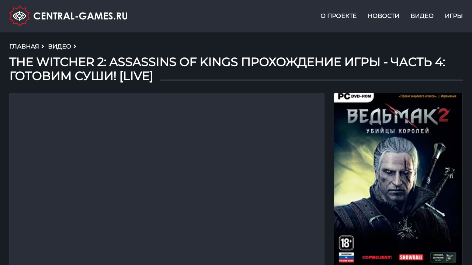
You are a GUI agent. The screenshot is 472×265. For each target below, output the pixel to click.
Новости (383, 16)
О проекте (338, 16)
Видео (422, 16)
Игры (454, 16)
